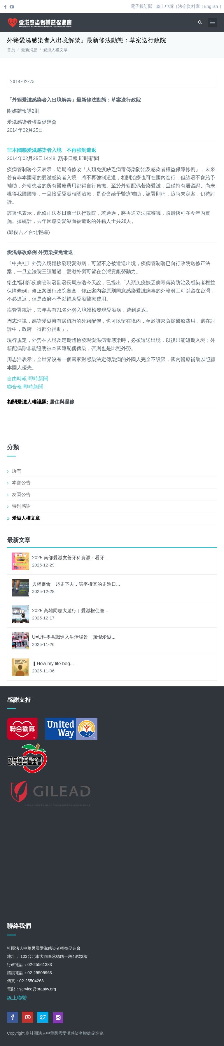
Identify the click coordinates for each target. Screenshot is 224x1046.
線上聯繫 (17, 998)
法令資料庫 (189, 6)
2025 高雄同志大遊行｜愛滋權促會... (70, 610)
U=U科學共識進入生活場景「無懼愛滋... (74, 637)
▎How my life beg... (53, 663)
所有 (16, 470)
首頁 (11, 50)
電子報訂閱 (142, 6)
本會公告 (21, 482)
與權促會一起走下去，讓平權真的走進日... (76, 584)
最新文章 (18, 540)
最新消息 (29, 50)
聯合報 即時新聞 (25, 386)
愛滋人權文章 (55, 50)
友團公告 (21, 494)
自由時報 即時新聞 (27, 378)
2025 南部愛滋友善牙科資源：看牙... (70, 557)
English (211, 6)
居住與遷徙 (62, 401)
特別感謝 (21, 506)
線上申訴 (165, 6)
